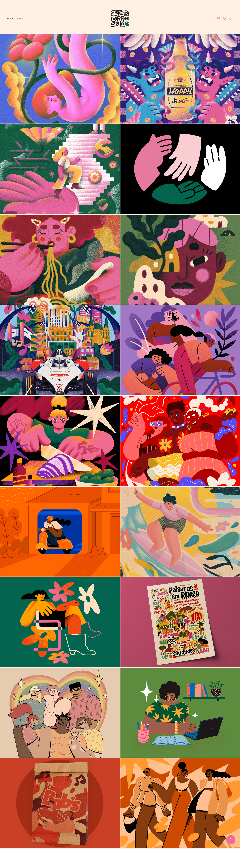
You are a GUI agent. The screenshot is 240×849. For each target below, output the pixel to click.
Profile (21, 18)
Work (10, 18)
